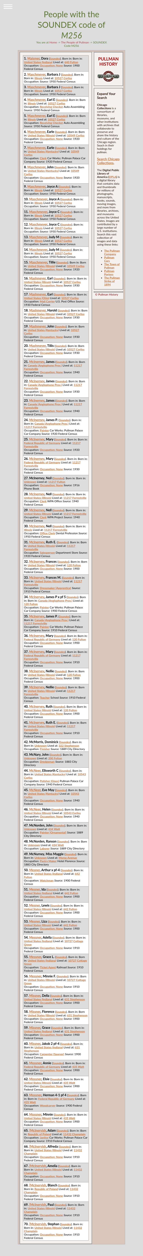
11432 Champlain (74, 1134)
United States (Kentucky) (43, 151)
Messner (35, 937)
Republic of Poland (39, 1134)
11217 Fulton (56, 481)
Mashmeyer (37, 278)
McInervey (36, 561)
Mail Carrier (47, 301)
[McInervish (37, 1130)
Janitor (44, 1137)
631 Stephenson (74, 999)
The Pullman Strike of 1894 (112, 281)
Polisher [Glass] (49, 781)
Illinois (38, 78)
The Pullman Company (112, 252)
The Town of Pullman (112, 265)
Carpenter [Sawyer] (52, 1054)
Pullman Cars (109, 259)
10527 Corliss (63, 78)
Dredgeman (47, 761)
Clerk (43, 158)
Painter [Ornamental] (53, 832)
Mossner (35, 1063)
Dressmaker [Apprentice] (55, 588)
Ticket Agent (48, 967)
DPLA (112, 176)
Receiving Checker (51, 106)
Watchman (47, 880)
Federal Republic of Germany (42, 443)
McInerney (36, 362)
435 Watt (78, 1066)
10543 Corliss (72, 813)
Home (53, 42)
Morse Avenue (68, 857)
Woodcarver (48, 1105)
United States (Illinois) (41, 135)
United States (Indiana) (38, 62)
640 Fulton (71, 62)
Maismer (33, 58)
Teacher (45, 697)
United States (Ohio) (36, 298)
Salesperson (47, 552)
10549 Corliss (75, 135)
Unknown (30, 481)
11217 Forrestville (35, 427)
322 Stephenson (69, 745)
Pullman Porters (109, 272)
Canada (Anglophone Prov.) (45, 365)
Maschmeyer (36, 74)
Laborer (45, 848)
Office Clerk (47, 533)
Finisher (45, 749)
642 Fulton (71, 893)
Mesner (34, 870)
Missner (34, 996)
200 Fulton (55, 758)
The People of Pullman (75, 42)
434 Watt (54, 829)
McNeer (35, 770)
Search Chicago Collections (108, 161)
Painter (44, 430)
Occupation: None (51, 65)
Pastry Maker (48, 861)
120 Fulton (74, 565)
